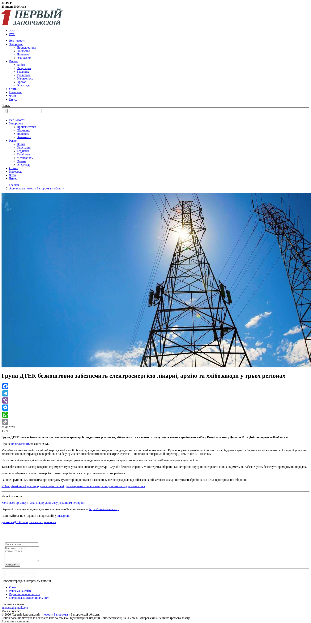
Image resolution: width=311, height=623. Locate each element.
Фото (12, 95)
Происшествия (26, 47)
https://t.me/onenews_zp (104, 509)
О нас (12, 590)
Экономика (24, 57)
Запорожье (16, 44)
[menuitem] (159, 30)
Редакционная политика (24, 597)
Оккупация (24, 68)
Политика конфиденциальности (29, 600)
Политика (23, 54)
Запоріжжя (29, 522)
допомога (8, 522)
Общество (23, 51)
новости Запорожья (55, 617)
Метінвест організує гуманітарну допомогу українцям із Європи (43, 502)
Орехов (21, 82)
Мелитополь (25, 78)
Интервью (15, 92)
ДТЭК (18, 522)
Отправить (12, 567)
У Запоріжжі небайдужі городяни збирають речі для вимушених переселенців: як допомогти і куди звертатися (73, 486)
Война (21, 64)
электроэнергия (46, 522)
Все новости (17, 40)
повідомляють (20, 443)
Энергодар (23, 85)
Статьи (13, 88)
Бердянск (23, 71)
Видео (13, 99)
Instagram (63, 515)
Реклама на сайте (20, 593)
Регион (13, 61)
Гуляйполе (23, 75)
